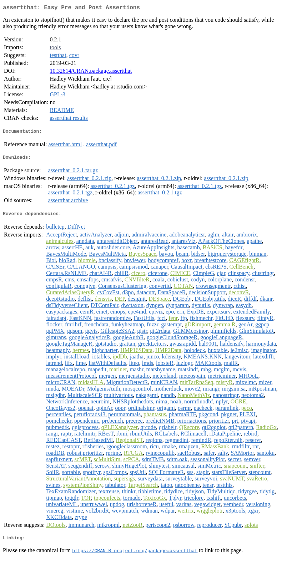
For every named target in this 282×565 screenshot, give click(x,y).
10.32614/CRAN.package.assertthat (91, 72)
